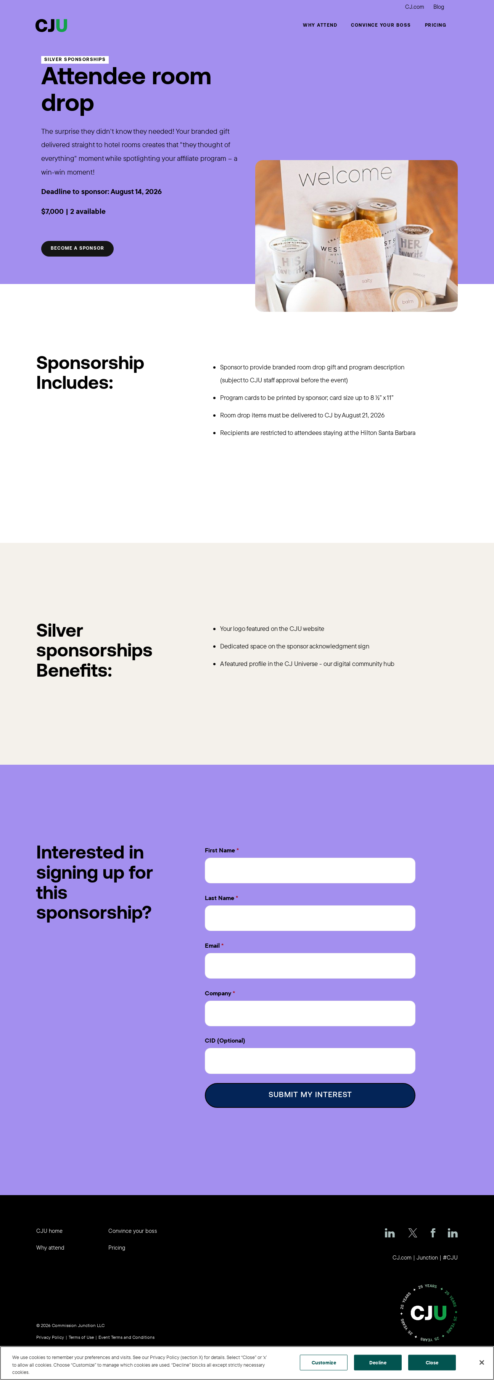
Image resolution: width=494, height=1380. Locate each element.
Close (432, 1362)
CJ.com (414, 6)
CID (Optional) (225, 1037)
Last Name (219, 897)
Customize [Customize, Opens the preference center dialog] (324, 1362)
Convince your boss (381, 25)
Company (218, 991)
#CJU (450, 1254)
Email (212, 944)
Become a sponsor (77, 248)
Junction (427, 1254)
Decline (377, 1362)
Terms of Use (81, 1334)
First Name (220, 850)
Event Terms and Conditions (126, 1334)
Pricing (436, 25)
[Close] (481, 1362)
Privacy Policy (50, 1334)
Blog (438, 6)
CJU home (49, 1227)
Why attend (50, 1244)
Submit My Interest (310, 1092)
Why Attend (320, 25)
